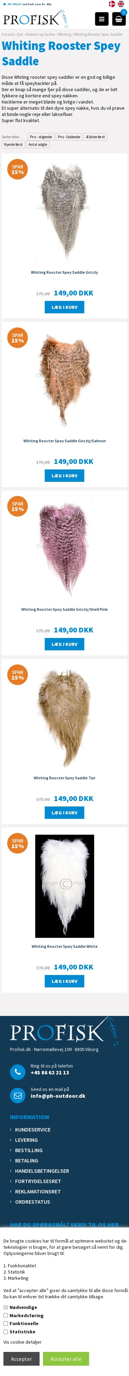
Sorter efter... (12, 136)
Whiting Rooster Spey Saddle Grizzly (64, 272)
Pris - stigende (41, 136)
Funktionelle (24, 1323)
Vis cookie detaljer (22, 1342)
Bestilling (29, 1150)
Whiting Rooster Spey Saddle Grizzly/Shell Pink (64, 609)
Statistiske (22, 1332)
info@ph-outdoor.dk (58, 1095)
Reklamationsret (38, 1191)
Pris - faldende (69, 136)
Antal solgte (38, 144)
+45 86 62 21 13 (50, 1072)
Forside (8, 34)
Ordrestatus (32, 1201)
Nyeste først (13, 144)
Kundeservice (33, 1129)
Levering (26, 1139)
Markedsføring (27, 1315)
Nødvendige (23, 1307)
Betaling (26, 1160)
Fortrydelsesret (38, 1181)
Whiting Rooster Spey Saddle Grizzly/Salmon (64, 440)
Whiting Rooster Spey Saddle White (65, 946)
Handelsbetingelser (42, 1170)
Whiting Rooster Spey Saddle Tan (64, 777)
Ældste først (95, 136)
